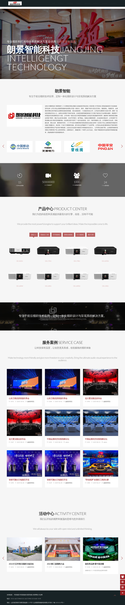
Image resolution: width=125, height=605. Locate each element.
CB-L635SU (105, 259)
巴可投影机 (56, 233)
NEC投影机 (80, 233)
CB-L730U (77, 259)
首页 (53, 3)
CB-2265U (19, 259)
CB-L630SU (76, 284)
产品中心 (79, 3)
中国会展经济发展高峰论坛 (58, 437)
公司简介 (61, 3)
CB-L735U (48, 259)
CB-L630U (48, 284)
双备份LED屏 (45, 233)
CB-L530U (105, 284)
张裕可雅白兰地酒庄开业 (19, 478)
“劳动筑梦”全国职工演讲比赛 (97, 478)
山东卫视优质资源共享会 (19, 396)
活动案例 (70, 3)
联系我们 (114, 3)
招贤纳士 (96, 3)
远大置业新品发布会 (93, 396)
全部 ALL (33, 233)
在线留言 (105, 3)
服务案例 (87, 3)
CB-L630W (19, 284)
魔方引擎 (91, 233)
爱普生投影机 (68, 233)
